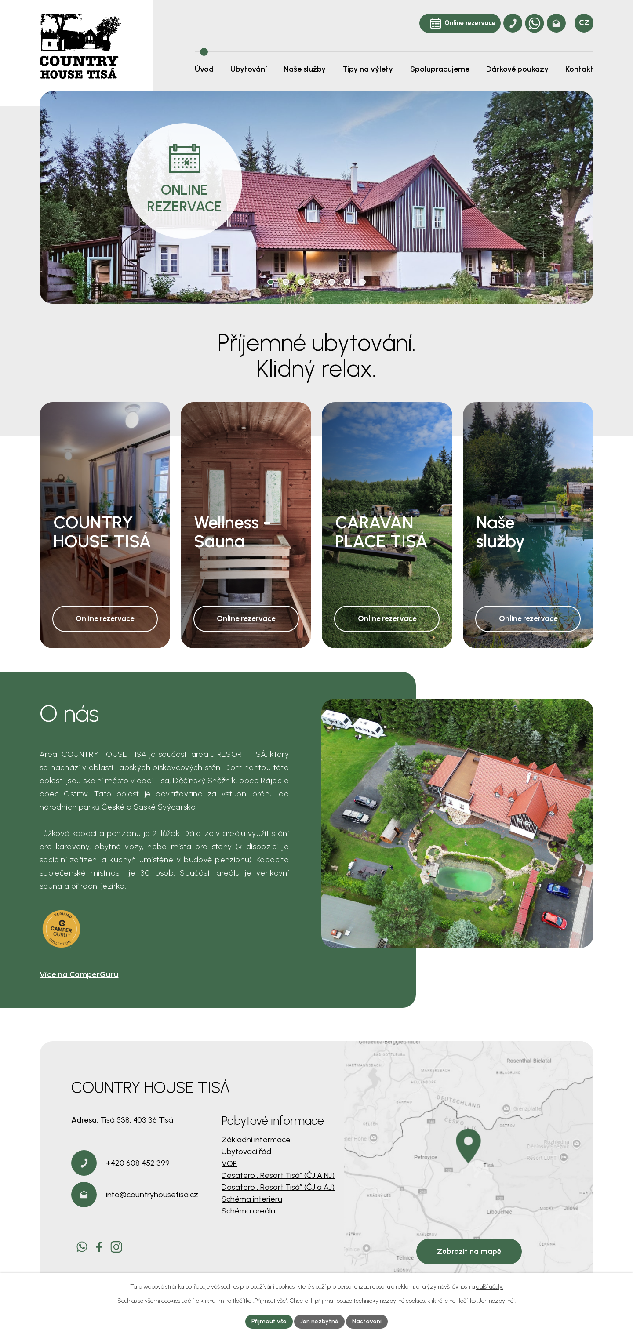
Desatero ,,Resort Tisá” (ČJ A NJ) (278, 1175)
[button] (270, 282)
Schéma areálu (248, 1211)
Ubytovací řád (246, 1151)
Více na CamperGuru (79, 974)
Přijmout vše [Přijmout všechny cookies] (269, 1321)
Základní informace (256, 1139)
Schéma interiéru (252, 1199)
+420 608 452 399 (138, 1163)
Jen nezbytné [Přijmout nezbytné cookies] (319, 1321)
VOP (229, 1163)
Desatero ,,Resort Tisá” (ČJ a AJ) (278, 1187)
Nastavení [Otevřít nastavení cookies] (367, 1321)
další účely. (489, 1286)
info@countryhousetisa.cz (152, 1194)
